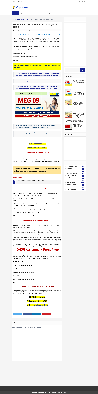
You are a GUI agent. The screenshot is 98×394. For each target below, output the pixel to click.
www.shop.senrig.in (40, 305)
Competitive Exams (71, 173)
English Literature (24, 13)
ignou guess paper (71, 189)
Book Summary (70, 171)
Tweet (18, 313)
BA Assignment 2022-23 (72, 166)
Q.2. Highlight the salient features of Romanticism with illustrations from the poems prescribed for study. (78, 92)
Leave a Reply (45, 30)
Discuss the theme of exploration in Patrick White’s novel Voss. (33, 81)
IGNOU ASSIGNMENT (71, 180)
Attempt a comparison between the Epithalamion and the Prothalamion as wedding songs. (79, 83)
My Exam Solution (43, 392)
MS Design (64, 392)
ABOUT (18, 1)
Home (15, 13)
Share (27, 313)
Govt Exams (69, 177)
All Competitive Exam (37, 13)
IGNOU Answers (70, 182)
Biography (47, 13)
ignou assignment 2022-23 (73, 187)
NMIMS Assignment (71, 184)
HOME (14, 1)
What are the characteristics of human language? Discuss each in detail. (78, 126)
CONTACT (23, 1)
